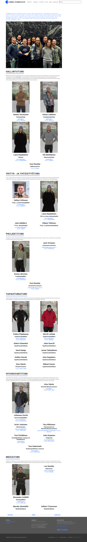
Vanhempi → (58, 515)
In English (55, 2)
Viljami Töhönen (20, 14)
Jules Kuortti (28, 16)
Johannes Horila (22, 17)
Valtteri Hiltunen (10, 14)
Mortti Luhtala (10, 16)
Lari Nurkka (26, 18)
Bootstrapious (57, 537)
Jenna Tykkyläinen (45, 16)
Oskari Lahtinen (26, 13)
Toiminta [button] (35, 2)
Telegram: (20, 120)
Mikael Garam (33, 18)
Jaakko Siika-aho (49, 17)
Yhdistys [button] (29, 2)
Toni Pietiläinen (40, 17)
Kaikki (33, 515)
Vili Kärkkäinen (46, 13)
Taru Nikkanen (32, 17)
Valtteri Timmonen (11, 19)
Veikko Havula (54, 16)
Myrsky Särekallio (52, 18)
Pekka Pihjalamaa (56, 14)
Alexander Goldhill (16, 18)
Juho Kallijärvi (29, 14)
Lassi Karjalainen (36, 13)
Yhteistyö (41, 2)
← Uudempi (9, 515)
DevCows (67, 537)
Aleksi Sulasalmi (19, 16)
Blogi (46, 2)
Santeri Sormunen (17, 13)
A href (50, 2)
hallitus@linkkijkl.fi (62, 526)
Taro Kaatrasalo (42, 18)
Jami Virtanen (47, 14)
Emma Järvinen (39, 14)
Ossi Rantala (54, 13)
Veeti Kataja (35, 16)
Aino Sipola (15, 17)
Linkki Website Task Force (77, 537)
